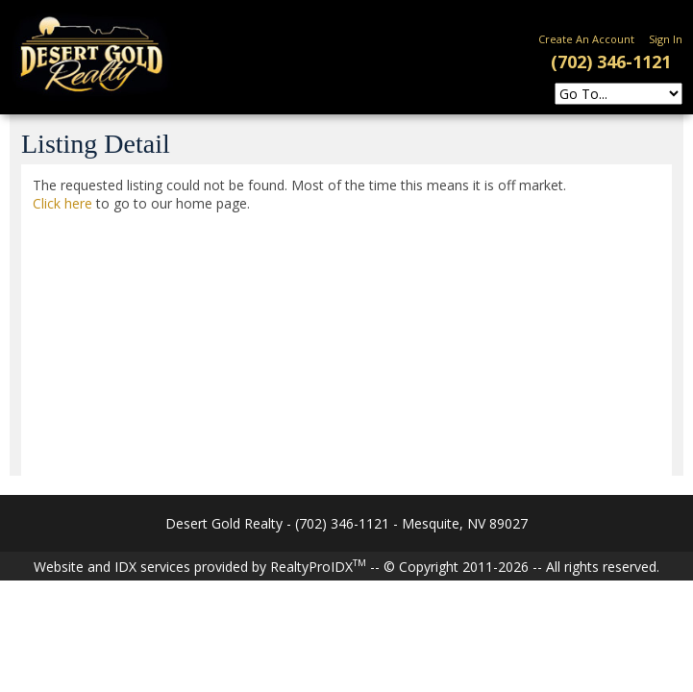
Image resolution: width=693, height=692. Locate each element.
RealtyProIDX (318, 566)
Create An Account (586, 39)
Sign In (665, 39)
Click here (62, 203)
